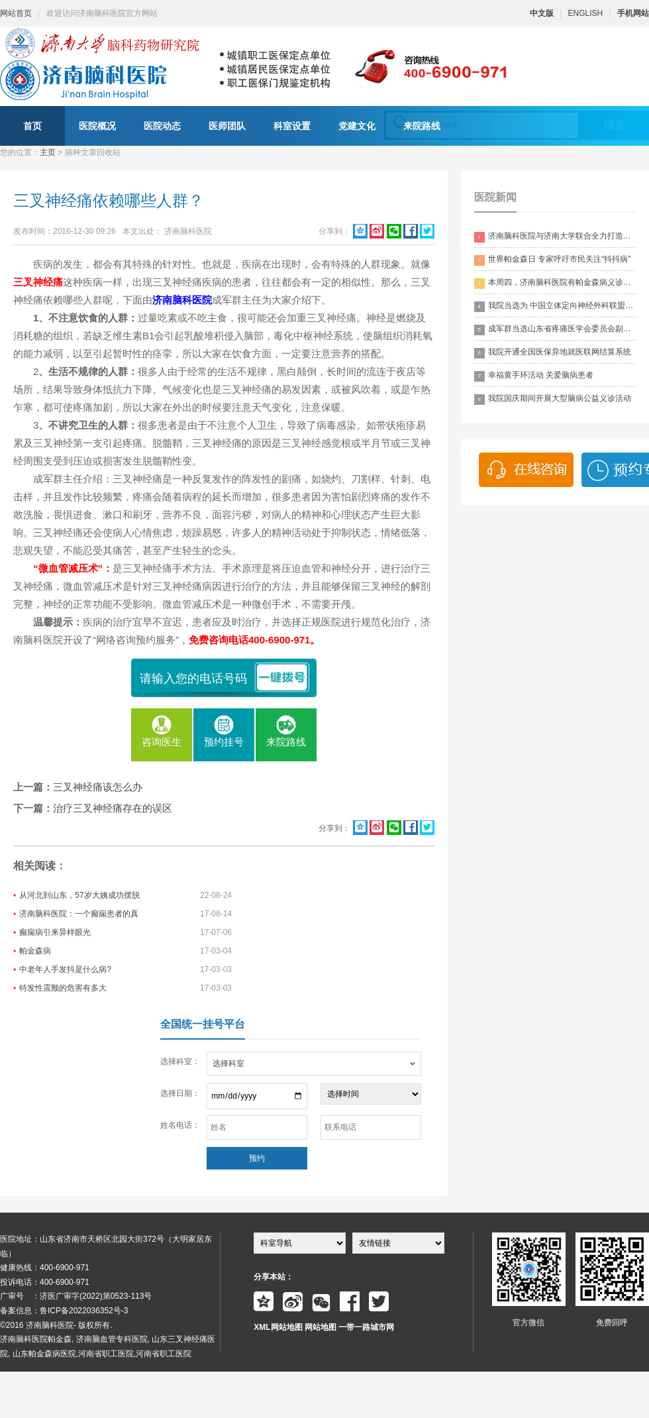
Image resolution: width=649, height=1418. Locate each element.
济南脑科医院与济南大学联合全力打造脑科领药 (555, 237)
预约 (257, 1158)
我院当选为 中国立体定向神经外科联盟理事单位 (555, 306)
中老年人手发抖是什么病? (65, 969)
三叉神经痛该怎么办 (97, 786)
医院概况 (97, 126)
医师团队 (227, 126)
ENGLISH (585, 13)
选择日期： (180, 1093)
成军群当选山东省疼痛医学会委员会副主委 (555, 329)
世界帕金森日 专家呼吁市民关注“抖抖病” (552, 260)
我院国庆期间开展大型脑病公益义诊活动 (552, 399)
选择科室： (180, 1061)
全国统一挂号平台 (202, 1024)
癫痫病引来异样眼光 (55, 932)
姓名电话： (180, 1125)
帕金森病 (35, 950)
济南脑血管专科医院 (112, 1339)
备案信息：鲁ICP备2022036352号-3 (64, 1310)
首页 (32, 126)
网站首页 (16, 13)
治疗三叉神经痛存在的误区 (112, 808)
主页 (48, 152)
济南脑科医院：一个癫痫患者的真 (78, 913)
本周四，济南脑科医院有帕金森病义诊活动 (555, 283)
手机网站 (633, 13)
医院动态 (162, 126)
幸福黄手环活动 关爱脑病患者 (533, 376)
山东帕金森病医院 (44, 1353)
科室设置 (292, 126)
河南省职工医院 (106, 1353)
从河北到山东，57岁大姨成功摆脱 (79, 895)
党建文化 (356, 126)
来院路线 (421, 126)
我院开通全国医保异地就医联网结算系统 (552, 352)
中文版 (542, 13)
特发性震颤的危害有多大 (63, 988)
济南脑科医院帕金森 (36, 1339)
